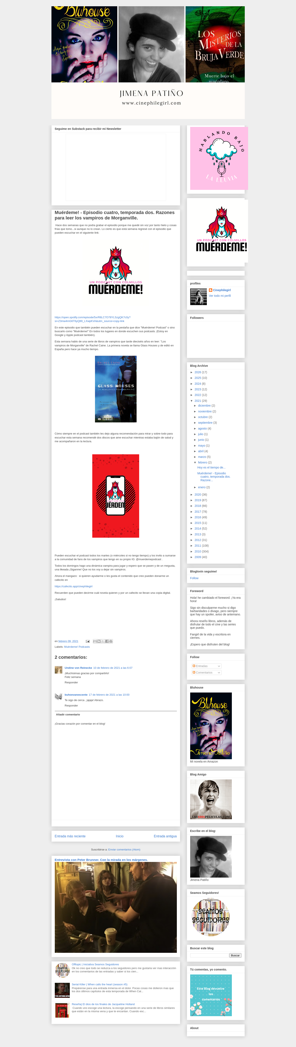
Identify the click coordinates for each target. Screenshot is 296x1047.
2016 (198, 517)
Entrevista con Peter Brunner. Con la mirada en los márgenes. (101, 860)
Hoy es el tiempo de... (211, 467)
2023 (198, 389)
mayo (202, 445)
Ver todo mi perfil (220, 295)
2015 (198, 523)
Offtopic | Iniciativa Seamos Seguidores (95, 964)
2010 (198, 551)
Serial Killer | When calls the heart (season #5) (99, 984)
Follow (194, 578)
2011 (198, 545)
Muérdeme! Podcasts (77, 646)
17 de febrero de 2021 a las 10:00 (109, 694)
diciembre (205, 405)
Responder (71, 682)
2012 (198, 540)
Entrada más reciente (70, 836)
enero (202, 487)
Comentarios (202, 672)
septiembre (205, 422)
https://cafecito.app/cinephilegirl (73, 586)
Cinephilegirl (222, 290)
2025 (198, 377)
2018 (198, 505)
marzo (202, 456)
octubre (203, 417)
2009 (198, 557)
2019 (198, 500)
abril (201, 451)
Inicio (119, 836)
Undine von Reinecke (78, 667)
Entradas (200, 666)
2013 (198, 534)
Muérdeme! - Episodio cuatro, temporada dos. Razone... (213, 477)
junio (201, 439)
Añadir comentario (68, 714)
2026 (198, 372)
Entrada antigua (165, 836)
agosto (203, 428)
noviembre (205, 411)
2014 (198, 528)
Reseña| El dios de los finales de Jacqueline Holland (103, 1004)
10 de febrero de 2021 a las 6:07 (112, 667)
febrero (203, 462)
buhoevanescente (76, 694)
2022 (198, 395)
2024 (198, 383)
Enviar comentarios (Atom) (124, 849)
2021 (198, 400)
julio (201, 434)
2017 (198, 511)
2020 (198, 494)
